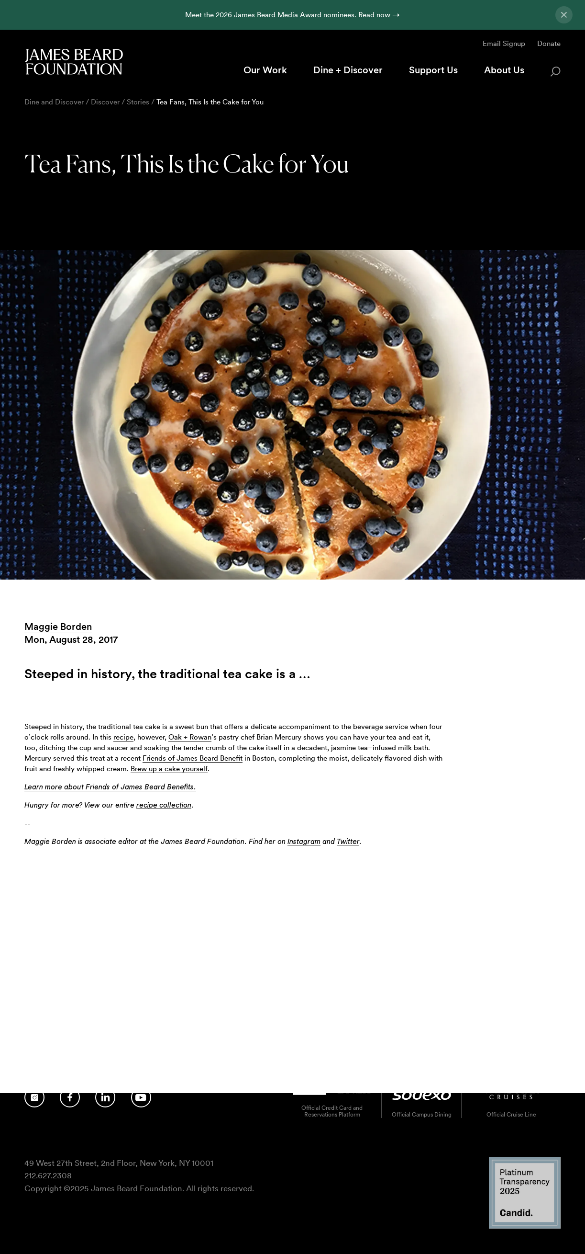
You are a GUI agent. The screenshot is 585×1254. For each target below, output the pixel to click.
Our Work (265, 70)
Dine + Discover (348, 70)
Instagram (303, 841)
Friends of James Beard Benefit (193, 758)
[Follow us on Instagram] (34, 1097)
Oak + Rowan (189, 736)
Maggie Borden (58, 626)
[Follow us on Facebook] (70, 1097)
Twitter (348, 841)
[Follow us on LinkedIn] (105, 1097)
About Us (504, 70)
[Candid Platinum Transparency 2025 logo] (525, 1226)
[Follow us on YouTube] (141, 1097)
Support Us (433, 70)
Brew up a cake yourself (169, 768)
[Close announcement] (564, 14)
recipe (123, 736)
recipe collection (163, 805)
